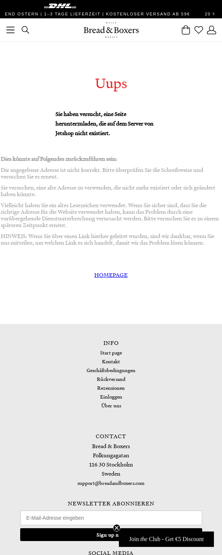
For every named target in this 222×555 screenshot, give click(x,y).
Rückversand (111, 378)
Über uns (111, 405)
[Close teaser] (116, 527)
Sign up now (111, 534)
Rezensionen (111, 387)
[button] (166, 539)
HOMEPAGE (111, 275)
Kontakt (111, 361)
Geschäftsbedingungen (111, 370)
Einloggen (111, 396)
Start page (111, 352)
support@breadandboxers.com (111, 482)
